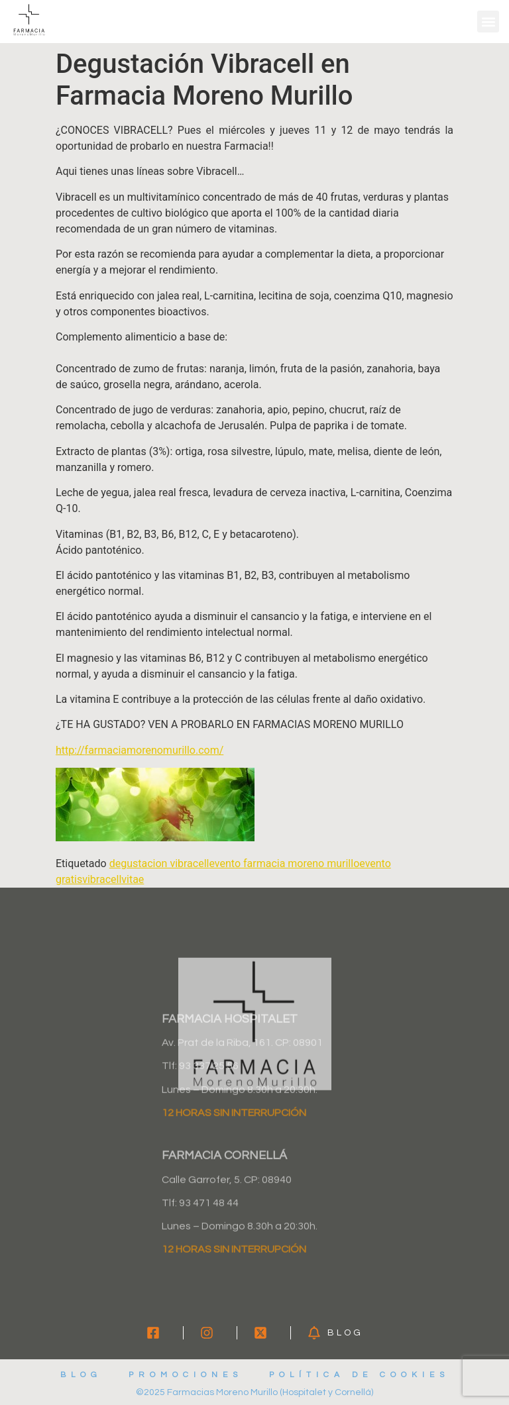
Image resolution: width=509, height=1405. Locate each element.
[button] (488, 21)
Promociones (186, 1375)
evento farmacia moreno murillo (284, 863)
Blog (81, 1375)
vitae (132, 879)
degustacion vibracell (159, 863)
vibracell (101, 879)
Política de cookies (359, 1375)
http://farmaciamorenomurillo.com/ (139, 750)
